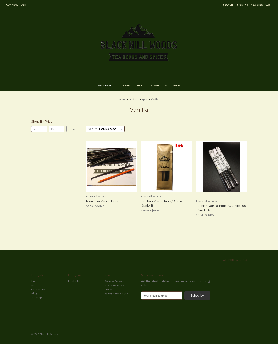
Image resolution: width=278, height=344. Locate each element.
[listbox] (111, 129)
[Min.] (39, 129)
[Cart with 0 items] (268, 4)
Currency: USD (17, 4)
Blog (176, 85)
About (140, 85)
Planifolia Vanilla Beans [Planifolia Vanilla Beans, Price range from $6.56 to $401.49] (103, 201)
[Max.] (56, 129)
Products (106, 85)
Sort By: (92, 128)
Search (228, 4)
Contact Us (159, 85)
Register (257, 4)
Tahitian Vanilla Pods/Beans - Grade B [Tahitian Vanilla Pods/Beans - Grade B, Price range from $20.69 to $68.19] (162, 203)
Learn (125, 85)
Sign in (241, 4)
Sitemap (36, 297)
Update (74, 128)
